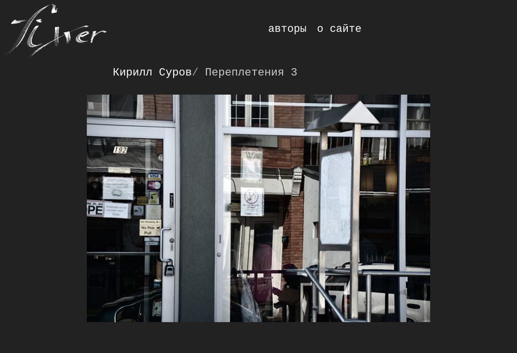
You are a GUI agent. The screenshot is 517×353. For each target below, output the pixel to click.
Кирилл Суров (152, 72)
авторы (287, 29)
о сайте (339, 29)
